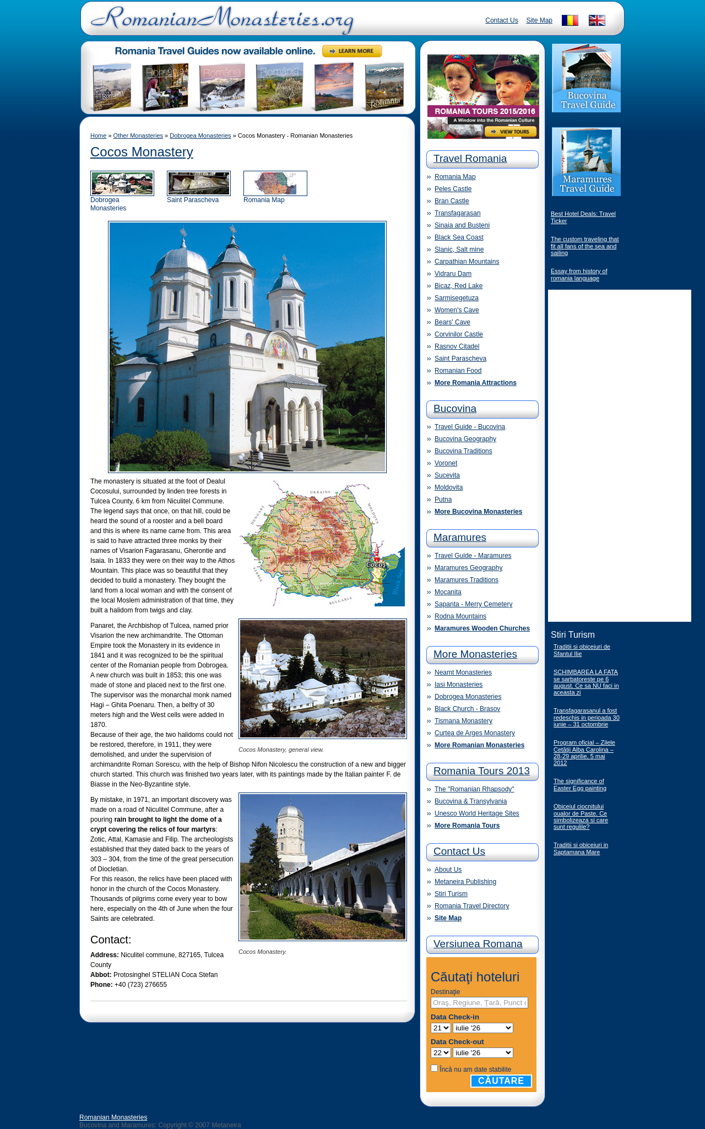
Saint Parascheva (199, 197)
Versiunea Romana (478, 943)
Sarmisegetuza (457, 298)
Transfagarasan (458, 213)
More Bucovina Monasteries (478, 511)
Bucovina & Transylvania (471, 801)
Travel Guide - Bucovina (470, 427)
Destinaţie (445, 992)
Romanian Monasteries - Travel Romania (220, 25)
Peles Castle (453, 189)
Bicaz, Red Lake (458, 286)
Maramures (459, 537)
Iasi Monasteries (458, 684)
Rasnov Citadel (457, 346)
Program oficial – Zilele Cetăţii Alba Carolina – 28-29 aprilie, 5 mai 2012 (584, 752)
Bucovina (454, 408)
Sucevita (447, 475)
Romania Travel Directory (472, 906)
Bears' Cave (452, 322)
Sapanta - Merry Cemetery (473, 604)
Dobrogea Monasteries (200, 135)
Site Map (539, 20)
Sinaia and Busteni (462, 225)
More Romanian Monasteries (479, 745)
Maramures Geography (468, 568)
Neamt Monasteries (463, 672)
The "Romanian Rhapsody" (474, 789)
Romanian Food (458, 370)
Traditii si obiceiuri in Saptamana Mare (581, 848)
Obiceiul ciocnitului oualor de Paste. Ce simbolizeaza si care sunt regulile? (581, 816)
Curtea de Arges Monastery (475, 733)
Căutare (501, 1080)
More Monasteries (475, 654)
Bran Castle (452, 201)
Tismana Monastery (463, 721)
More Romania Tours (467, 825)
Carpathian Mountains (467, 261)
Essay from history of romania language (579, 274)
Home (98, 135)
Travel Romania (470, 158)
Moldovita (449, 487)
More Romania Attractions (476, 383)
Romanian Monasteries (113, 1117)
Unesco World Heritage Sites (477, 813)
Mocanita (448, 592)
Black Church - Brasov (467, 709)
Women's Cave (457, 310)
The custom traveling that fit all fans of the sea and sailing (585, 246)
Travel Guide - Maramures (473, 556)
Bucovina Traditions (463, 451)
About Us (448, 869)
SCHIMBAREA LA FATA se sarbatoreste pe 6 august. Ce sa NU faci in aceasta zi (586, 682)
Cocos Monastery (141, 151)
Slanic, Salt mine (459, 249)
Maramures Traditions (466, 580)
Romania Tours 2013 (481, 771)
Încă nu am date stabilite (475, 1069)
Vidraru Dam (453, 274)
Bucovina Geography (465, 439)
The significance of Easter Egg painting (580, 784)
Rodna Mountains (460, 616)
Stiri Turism (451, 894)
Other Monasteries (138, 135)
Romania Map (275, 197)
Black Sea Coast (459, 237)
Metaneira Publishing (465, 882)
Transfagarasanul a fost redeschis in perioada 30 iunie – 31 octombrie (587, 717)
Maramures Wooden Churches (482, 628)
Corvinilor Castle (459, 334)
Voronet (446, 463)
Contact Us (501, 20)
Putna (443, 499)
